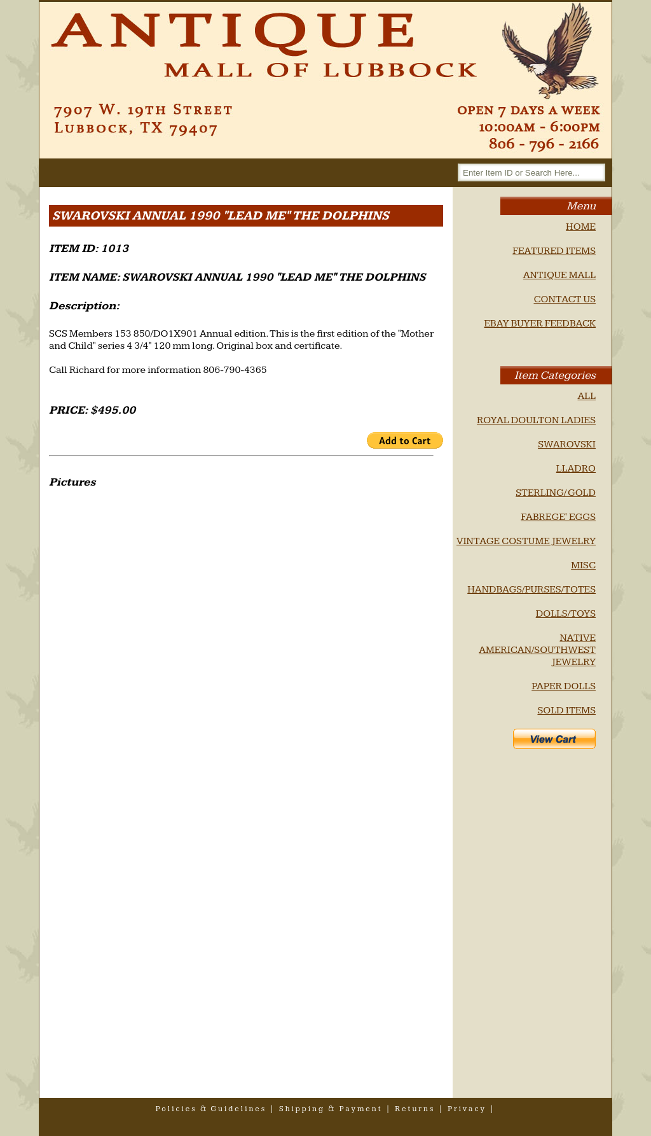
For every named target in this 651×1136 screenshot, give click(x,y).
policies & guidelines (211, 1109)
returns (415, 1109)
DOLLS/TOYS (566, 614)
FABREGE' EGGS (558, 517)
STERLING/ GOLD (556, 493)
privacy (467, 1109)
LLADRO (576, 469)
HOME (581, 227)
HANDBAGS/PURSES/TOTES (531, 590)
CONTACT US (564, 299)
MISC (583, 565)
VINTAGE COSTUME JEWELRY (526, 541)
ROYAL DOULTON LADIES (536, 420)
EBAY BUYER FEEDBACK (540, 324)
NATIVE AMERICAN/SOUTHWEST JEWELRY (537, 650)
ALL (586, 396)
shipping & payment (331, 1109)
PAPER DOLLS (563, 686)
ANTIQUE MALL (559, 275)
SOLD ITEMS (566, 711)
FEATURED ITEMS (554, 251)
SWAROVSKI (567, 444)
